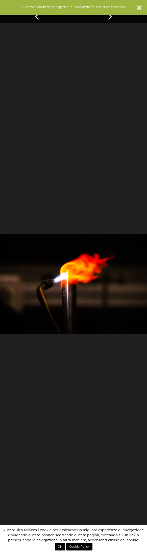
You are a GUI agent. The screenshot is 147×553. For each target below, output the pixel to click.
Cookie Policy (79, 546)
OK (60, 546)
